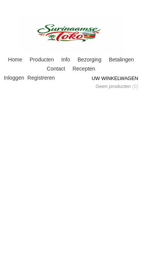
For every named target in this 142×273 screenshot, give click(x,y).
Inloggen (14, 78)
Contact (56, 69)
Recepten (83, 69)
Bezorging (89, 59)
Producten (42, 59)
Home (15, 59)
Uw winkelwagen (115, 78)
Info (65, 59)
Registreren (41, 78)
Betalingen (121, 59)
